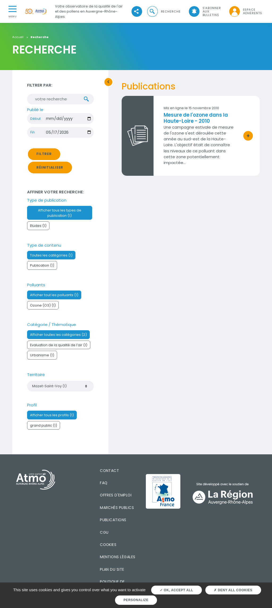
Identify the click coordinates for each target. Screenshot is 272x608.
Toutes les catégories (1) (51, 255)
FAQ (103, 483)
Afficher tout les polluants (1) (54, 295)
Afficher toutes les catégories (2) (58, 334)
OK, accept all (176, 590)
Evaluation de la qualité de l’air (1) (58, 345)
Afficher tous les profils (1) (52, 415)
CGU (104, 532)
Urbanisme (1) (42, 355)
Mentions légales (117, 557)
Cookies (108, 544)
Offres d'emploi (115, 495)
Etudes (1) (38, 225)
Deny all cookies (233, 590)
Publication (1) (42, 265)
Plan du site (112, 569)
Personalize (136, 600)
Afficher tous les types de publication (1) (59, 213)
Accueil (17, 37)
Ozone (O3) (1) (43, 305)
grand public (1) (43, 425)
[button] (163, 11)
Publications (113, 520)
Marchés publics (117, 507)
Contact (109, 470)
